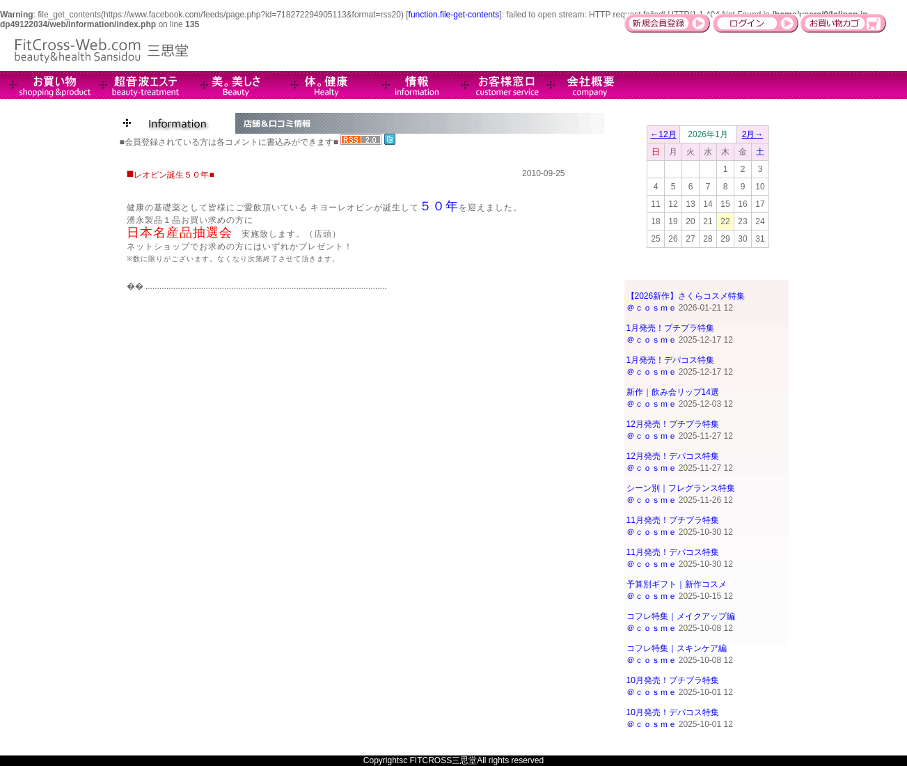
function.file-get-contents (454, 14)
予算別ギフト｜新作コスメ (676, 584)
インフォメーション (407, 85)
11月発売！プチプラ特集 (672, 520)
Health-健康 (316, 85)
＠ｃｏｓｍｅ (651, 308)
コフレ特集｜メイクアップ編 (680, 616)
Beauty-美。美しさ (226, 85)
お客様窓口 (497, 85)
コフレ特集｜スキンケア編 (676, 648)
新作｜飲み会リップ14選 (672, 392)
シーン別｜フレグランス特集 (680, 488)
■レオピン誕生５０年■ (170, 172)
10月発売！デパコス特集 (672, 712)
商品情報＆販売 (45, 85)
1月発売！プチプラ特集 (670, 328)
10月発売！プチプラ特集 (672, 680)
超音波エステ (135, 85)
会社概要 (588, 85)
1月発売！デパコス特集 (670, 360)
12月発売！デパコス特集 (672, 456)
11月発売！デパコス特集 (672, 552)
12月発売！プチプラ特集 (672, 424)
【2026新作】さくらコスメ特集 (686, 296)
